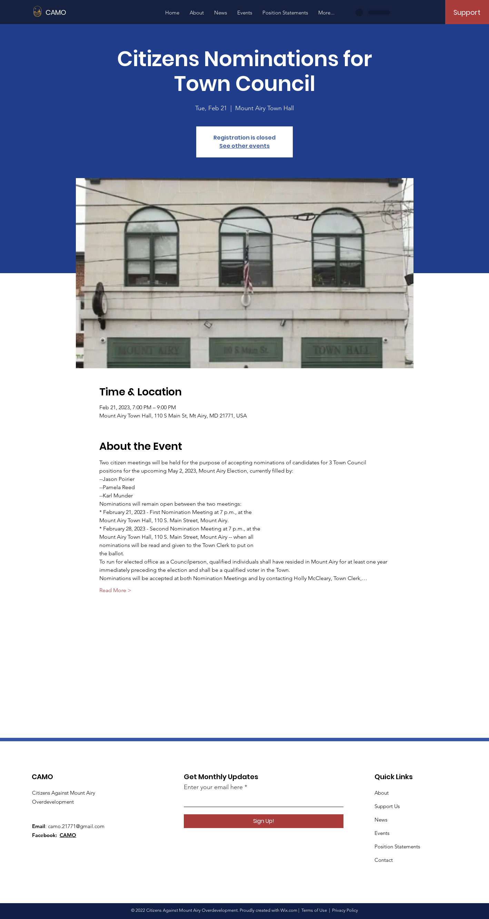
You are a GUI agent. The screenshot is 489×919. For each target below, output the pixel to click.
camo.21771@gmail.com (76, 826)
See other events (244, 146)
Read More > (115, 590)
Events (382, 833)
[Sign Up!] (263, 821)
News (381, 819)
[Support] (466, 12)
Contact (384, 860)
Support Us (387, 806)
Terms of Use (314, 910)
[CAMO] (77, 12)
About (382, 792)
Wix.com (288, 910)
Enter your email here (213, 787)
